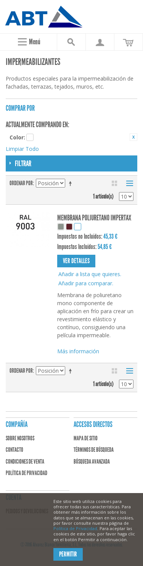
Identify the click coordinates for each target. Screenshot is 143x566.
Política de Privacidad (75, 528)
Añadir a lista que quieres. (89, 274)
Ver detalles (76, 261)
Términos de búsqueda (94, 449)
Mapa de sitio (86, 438)
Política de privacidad (26, 473)
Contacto (14, 449)
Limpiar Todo (22, 148)
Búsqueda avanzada (92, 461)
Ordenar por (21, 183)
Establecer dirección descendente (71, 183)
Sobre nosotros (20, 438)
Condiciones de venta (25, 461)
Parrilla (114, 183)
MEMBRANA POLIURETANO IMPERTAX (94, 217)
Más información (78, 351)
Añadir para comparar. (85, 283)
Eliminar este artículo (133, 137)
